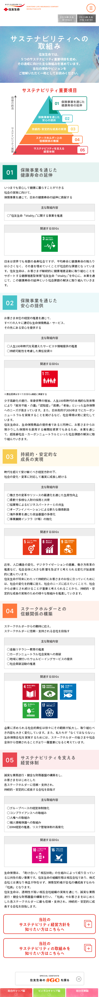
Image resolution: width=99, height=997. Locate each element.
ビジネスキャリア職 (49, 990)
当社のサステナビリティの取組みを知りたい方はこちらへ (44, 960)
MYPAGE (67, 18)
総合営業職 (82, 990)
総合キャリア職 (16, 990)
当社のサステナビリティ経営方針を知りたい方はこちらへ (44, 936)
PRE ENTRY (86, 18)
